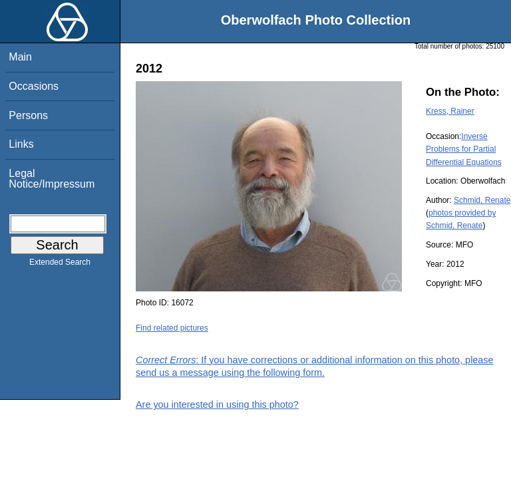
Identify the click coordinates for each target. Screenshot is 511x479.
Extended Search (59, 265)
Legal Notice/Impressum (51, 179)
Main (20, 57)
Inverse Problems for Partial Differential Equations (464, 149)
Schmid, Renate (482, 200)
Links (21, 144)
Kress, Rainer (450, 111)
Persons (28, 115)
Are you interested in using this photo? (217, 404)
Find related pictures (172, 328)
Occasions (34, 86)
